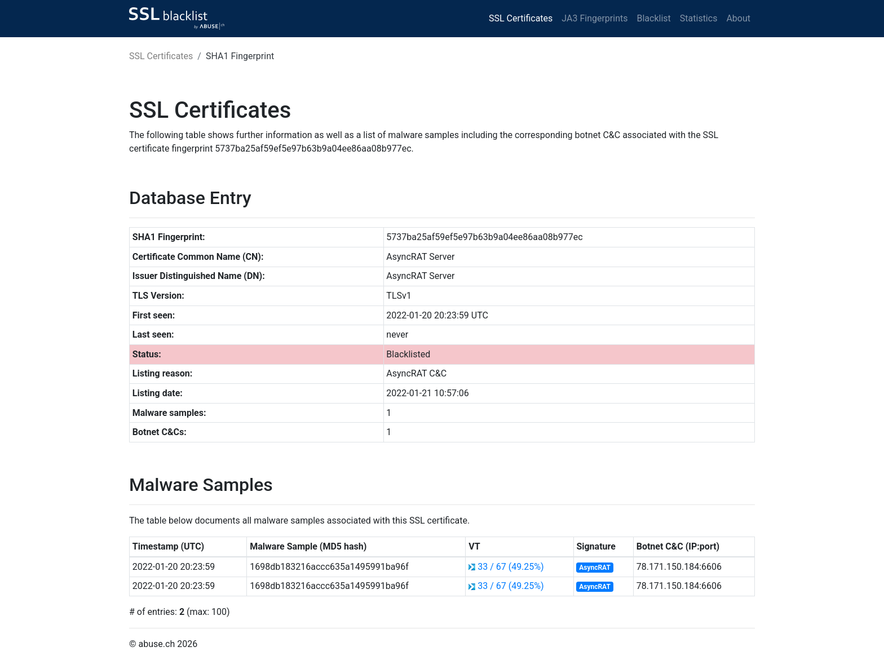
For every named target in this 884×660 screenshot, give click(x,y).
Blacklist (653, 18)
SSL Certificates (520, 18)
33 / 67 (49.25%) (510, 566)
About (738, 18)
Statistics (699, 18)
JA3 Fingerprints (594, 18)
